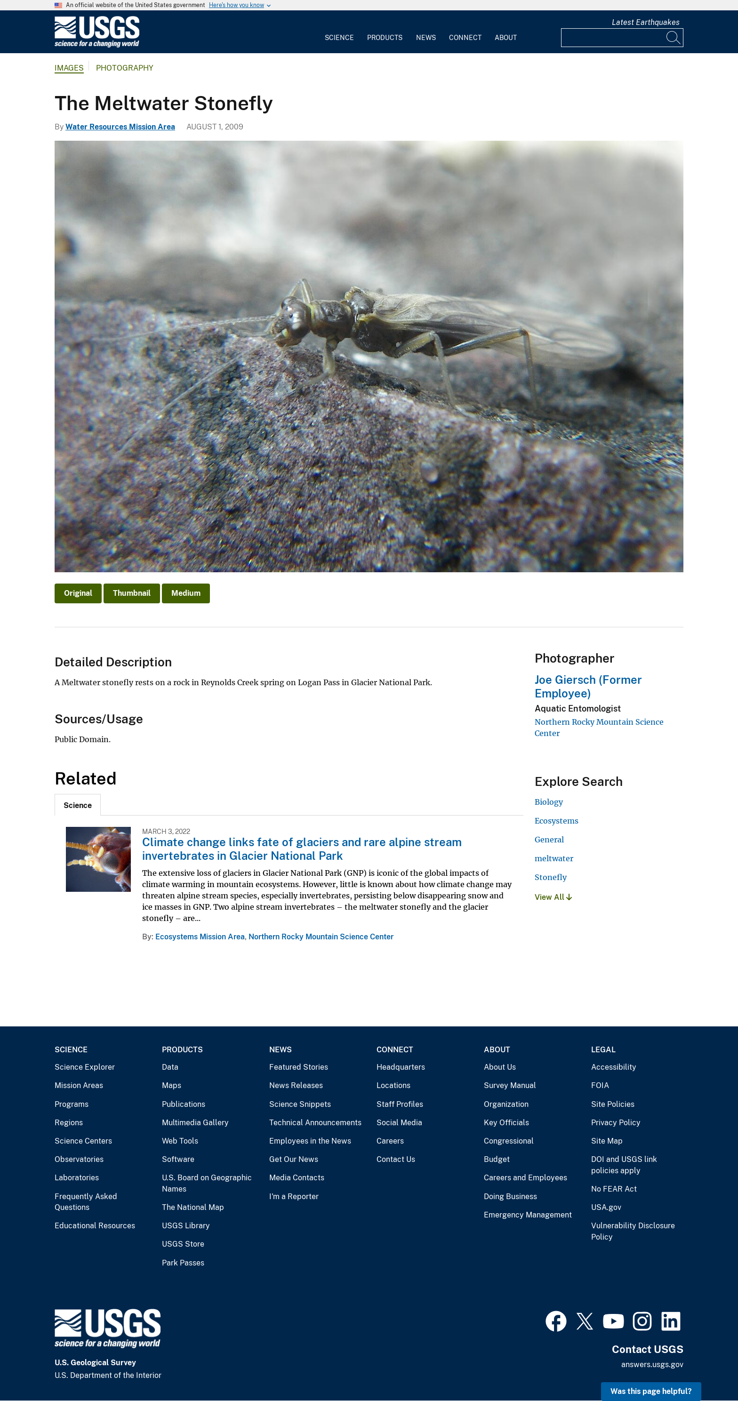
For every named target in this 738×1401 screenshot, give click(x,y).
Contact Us (396, 1159)
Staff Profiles (400, 1104)
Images (69, 68)
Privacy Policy (616, 1122)
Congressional (509, 1141)
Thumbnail (132, 593)
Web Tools (180, 1141)
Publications (183, 1104)
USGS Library (186, 1225)
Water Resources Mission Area (120, 126)
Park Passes (183, 1262)
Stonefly (551, 877)
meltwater (554, 858)
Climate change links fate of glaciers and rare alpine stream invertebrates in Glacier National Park (302, 848)
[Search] (674, 37)
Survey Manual (510, 1085)
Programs (71, 1104)
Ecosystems (556, 820)
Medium (186, 593)
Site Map (607, 1141)
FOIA (600, 1085)
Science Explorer (85, 1067)
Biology (549, 802)
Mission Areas (79, 1085)
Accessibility (613, 1067)
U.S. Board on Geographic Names (207, 1183)
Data (170, 1067)
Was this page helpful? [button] (651, 1391)
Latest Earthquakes (646, 22)
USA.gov (606, 1207)
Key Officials (506, 1122)
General (549, 839)
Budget (497, 1159)
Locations (393, 1085)
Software (178, 1159)
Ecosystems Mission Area (200, 936)
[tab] (78, 805)
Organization (506, 1104)
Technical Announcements (315, 1122)
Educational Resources (95, 1225)
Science (339, 37)
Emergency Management (528, 1214)
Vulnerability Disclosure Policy (633, 1231)
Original (78, 593)
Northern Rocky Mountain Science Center (321, 936)
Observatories (79, 1159)
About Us (500, 1067)
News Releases (296, 1085)
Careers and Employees (525, 1177)
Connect (465, 37)
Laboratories (77, 1177)
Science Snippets (300, 1104)
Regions (69, 1122)
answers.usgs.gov (652, 1364)
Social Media (399, 1122)
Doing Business (510, 1196)
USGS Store (183, 1244)
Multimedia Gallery (195, 1122)
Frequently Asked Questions (86, 1202)
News (426, 37)
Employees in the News (310, 1141)
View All (553, 897)
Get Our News (293, 1159)
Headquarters (401, 1067)
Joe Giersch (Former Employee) (588, 686)
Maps (171, 1085)
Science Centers (83, 1141)
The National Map (193, 1207)
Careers (390, 1141)
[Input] (622, 37)
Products (384, 37)
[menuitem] (339, 32)
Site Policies (612, 1104)
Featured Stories (298, 1067)
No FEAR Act (614, 1189)
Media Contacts (296, 1177)
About (506, 37)
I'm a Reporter (294, 1196)
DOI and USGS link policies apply (624, 1165)
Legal (603, 1049)
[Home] (97, 45)
